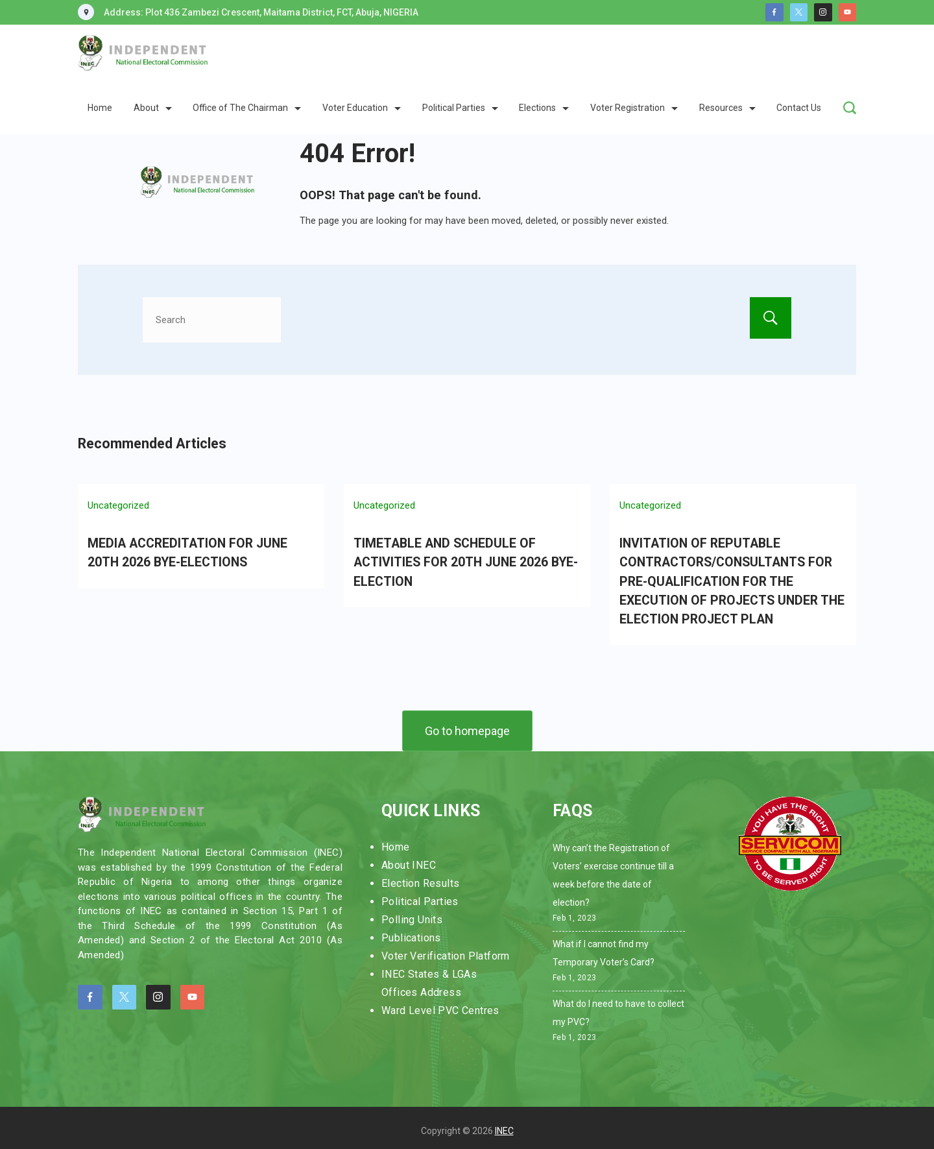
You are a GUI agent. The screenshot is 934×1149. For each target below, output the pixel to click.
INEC (504, 1125)
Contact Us (798, 108)
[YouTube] (848, 12)
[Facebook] (774, 12)
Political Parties (460, 108)
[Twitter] (799, 12)
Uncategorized (118, 505)
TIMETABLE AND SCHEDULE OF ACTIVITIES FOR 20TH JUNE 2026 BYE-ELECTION (462, 560)
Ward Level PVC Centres (440, 1004)
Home (100, 108)
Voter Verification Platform (445, 950)
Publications (411, 932)
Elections (544, 108)
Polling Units (411, 914)
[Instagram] (823, 12)
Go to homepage (467, 724)
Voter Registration (634, 108)
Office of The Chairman (247, 108)
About (153, 108)
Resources (727, 108)
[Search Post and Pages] (849, 107)
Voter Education (361, 108)
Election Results (420, 877)
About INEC (408, 859)
